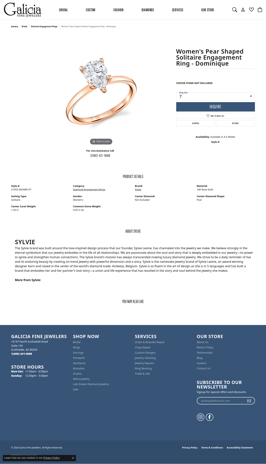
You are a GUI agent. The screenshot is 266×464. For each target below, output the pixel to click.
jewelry (14, 26)
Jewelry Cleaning (145, 358)
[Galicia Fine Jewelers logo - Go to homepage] (22, 9)
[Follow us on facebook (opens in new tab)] (209, 417)
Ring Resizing (143, 368)
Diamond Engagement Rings (44, 26)
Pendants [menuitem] (79, 358)
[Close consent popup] (73, 458)
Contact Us (204, 368)
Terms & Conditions (212, 447)
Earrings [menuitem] (78, 352)
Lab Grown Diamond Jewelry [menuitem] (91, 384)
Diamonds (148, 9)
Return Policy (205, 347)
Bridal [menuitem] (77, 342)
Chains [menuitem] (77, 373)
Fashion (118, 9)
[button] (234, 9)
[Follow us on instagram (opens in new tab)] (200, 417)
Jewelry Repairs (144, 363)
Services (177, 9)
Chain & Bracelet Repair (150, 342)
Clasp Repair (143, 347)
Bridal (24, 26)
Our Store (207, 9)
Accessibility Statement (240, 447)
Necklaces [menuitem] (79, 363)
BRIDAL (63, 9)
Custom (90, 9)
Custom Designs (145, 352)
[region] (101, 90)
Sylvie (138, 189)
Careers (202, 363)
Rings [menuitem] (76, 347)
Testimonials (205, 352)
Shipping (195, 123)
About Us (202, 342)
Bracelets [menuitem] (79, 368)
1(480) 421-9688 (100, 155)
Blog (200, 358)
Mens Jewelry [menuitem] (81, 379)
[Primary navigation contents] (136, 9)
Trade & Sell (142, 373)
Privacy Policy (190, 447)
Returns (235, 123)
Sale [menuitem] (75, 389)
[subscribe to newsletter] (249, 400)
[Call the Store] (21, 353)
